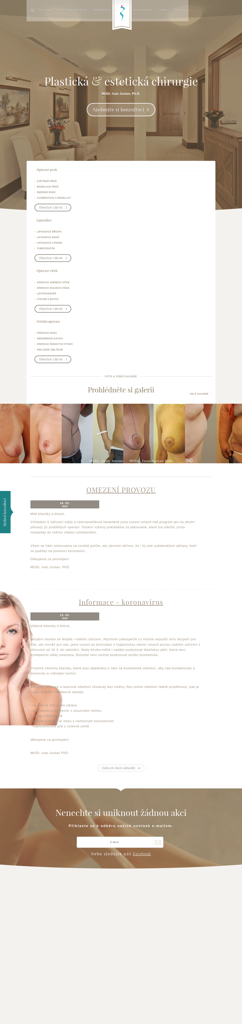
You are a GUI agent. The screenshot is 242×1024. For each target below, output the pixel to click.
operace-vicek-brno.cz (49, 941)
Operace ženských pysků (99, 916)
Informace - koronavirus (121, 443)
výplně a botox (140, 199)
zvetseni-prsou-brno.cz (50, 931)
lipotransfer (139, 194)
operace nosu (186, 182)
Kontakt (184, 9)
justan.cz (39, 926)
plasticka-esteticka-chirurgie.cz (48, 952)
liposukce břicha (95, 182)
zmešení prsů (46, 194)
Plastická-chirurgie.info (170, 969)
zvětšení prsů (47, 182)
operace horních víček (145, 182)
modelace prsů (48, 188)
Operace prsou (92, 876)
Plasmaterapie (91, 930)
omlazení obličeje (189, 199)
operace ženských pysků (194, 194)
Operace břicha (92, 911)
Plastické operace (70, 9)
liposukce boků (94, 188)
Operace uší (89, 898)
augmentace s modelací (54, 199)
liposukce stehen (95, 194)
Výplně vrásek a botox (97, 921)
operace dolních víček (145, 188)
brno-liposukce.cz (46, 936)
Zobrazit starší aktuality (119, 601)
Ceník (168, 9)
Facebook (142, 687)
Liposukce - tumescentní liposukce (98, 905)
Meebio (211, 1015)
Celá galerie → (201, 239)
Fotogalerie (147, 9)
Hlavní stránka (45, 876)
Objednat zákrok (50, 209)
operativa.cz (42, 945)
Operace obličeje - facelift (94, 892)
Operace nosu (91, 886)
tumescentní (92, 199)
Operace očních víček (96, 881)
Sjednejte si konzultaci (119, 115)
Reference (99, 9)
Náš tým (43, 9)
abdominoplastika (189, 188)
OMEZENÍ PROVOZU (121, 339)
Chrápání (87, 925)
